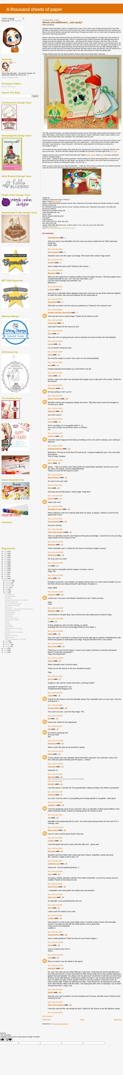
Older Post (117, 1019)
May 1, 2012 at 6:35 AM (55, 351)
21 (66, 477)
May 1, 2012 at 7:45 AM (55, 445)
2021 (5, 561)
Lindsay (51, 841)
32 (62, 611)
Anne (50, 945)
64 (71, 1005)
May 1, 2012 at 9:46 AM (55, 506)
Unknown (52, 388)
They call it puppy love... (12, 601)
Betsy (50, 463)
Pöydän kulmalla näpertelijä (59, 313)
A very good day (9, 594)
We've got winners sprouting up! (14, 632)
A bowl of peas (9, 626)
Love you (7, 623)
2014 (5, 574)
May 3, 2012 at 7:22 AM (55, 931)
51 (61, 841)
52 (62, 851)
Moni (50, 488)
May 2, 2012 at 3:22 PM (55, 860)
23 (61, 499)
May (6, 593)
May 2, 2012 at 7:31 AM (55, 814)
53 (66, 864)
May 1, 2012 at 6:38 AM (55, 385)
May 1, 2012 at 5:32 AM (55, 286)
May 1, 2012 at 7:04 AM (55, 408)
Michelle (51, 777)
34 (59, 634)
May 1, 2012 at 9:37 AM (55, 474)
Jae (49, 818)
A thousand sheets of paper (34, 9)
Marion (101, 155)
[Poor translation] (9, 1040)
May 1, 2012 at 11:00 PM (55, 740)
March (7, 642)
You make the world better (12, 605)
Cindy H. (51, 436)
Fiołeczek (52, 767)
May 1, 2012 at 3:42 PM (55, 715)
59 (66, 935)
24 (69, 509)
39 (66, 708)
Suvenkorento (53, 935)
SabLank (51, 411)
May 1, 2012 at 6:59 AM (55, 395)
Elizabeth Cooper (55, 509)
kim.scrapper (53, 252)
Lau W (50, 422)
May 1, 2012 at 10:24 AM (55, 541)
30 (59, 578)
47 (62, 795)
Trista (50, 696)
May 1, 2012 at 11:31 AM (55, 608)
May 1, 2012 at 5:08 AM (55, 249)
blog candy (50, 228)
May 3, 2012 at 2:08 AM (55, 871)
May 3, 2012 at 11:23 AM (55, 965)
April (6, 641)
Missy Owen (53, 830)
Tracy (50, 874)
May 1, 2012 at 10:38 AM (55, 552)
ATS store (113, 151)
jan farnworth (53, 522)
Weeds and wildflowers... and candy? (15, 639)
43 (59, 754)
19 (69, 449)
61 (58, 958)
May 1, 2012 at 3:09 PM (55, 705)
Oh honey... (8, 630)
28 (63, 555)
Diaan (50, 754)
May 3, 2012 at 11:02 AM (55, 942)
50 (65, 830)
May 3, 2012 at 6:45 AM (55, 905)
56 (63, 897)
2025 (5, 553)
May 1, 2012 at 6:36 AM (55, 362)
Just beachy (8, 625)
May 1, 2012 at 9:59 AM (55, 529)
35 (63, 646)
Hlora (50, 355)
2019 (5, 565)
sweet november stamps (68, 228)
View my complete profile (10, 77)
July (6, 589)
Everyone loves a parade (12, 619)
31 (62, 595)
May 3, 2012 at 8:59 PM (55, 989)
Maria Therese (53, 477)
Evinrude (51, 851)
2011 (5, 648)
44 (62, 767)
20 (59, 463)
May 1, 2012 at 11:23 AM (55, 591)
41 (58, 729)
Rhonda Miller (53, 708)
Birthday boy (8, 616)
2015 (5, 572)
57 (59, 908)
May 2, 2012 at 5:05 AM (55, 774)
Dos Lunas (52, 646)
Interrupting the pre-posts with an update (16, 600)
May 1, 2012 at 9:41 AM (55, 485)
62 (62, 968)
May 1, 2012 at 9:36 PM (55, 726)
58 (61, 918)
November (8, 582)
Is (48, 621)
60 (59, 945)
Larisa (50, 344)
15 (67, 399)
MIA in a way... (9, 607)
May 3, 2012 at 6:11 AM (55, 894)
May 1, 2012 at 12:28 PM (55, 658)
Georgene (52, 743)
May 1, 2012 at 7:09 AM (55, 418)
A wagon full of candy (11, 635)
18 (62, 436)
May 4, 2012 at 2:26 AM (55, 1002)
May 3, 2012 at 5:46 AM (55, 883)
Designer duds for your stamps (13, 628)
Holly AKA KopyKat (56, 532)
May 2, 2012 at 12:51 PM (55, 827)
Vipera (50, 661)
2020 (5, 563)
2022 (5, 559)
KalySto (51, 263)
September (8, 585)
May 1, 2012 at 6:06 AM (55, 309)
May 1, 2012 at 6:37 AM (55, 372)
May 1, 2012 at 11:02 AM (55, 575)
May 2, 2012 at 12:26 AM (55, 763)
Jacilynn (51, 795)
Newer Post (46, 1019)
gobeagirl (52, 968)
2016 (5, 570)
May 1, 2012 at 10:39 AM (55, 562)
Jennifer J (52, 805)
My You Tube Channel (9, 86)
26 (71, 532)
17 (60, 422)
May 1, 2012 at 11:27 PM (55, 751)
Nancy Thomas (54, 399)
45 (61, 777)
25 (66, 522)
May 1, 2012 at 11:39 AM (55, 618)
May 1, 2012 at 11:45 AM (55, 631)
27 (62, 545)
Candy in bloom (9, 637)
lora (49, 365)
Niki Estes (52, 555)
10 (60, 344)
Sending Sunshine (10, 612)
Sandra (51, 499)
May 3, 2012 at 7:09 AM (55, 915)
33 (56, 621)
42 (63, 743)
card (54, 228)
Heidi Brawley (53, 238)
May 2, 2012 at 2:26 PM (55, 837)
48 (63, 805)
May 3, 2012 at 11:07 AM (55, 954)
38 (59, 696)
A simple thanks (9, 614)
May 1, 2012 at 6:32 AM (55, 341)
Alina (50, 908)
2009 (5, 652)
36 (60, 661)
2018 (5, 567)
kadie (50, 634)
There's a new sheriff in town (13, 603)
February (8, 644)
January (8, 646)
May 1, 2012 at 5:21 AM (55, 259)
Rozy (50, 334)
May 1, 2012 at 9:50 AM (55, 518)
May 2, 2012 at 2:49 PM (55, 848)
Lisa (49, 958)
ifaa (49, 729)
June (7, 591)
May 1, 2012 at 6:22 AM (55, 330)
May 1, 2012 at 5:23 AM (55, 270)
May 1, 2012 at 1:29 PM (55, 676)
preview (59, 228)
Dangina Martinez (55, 449)
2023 (5, 557)
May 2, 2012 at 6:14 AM (55, 781)
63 (60, 992)
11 (59, 355)
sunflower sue (53, 864)
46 (61, 784)
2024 (5, 555)
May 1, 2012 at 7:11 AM (55, 433)
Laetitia (51, 918)
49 (57, 818)
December (8, 580)
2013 (5, 576)
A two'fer (7, 621)
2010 (5, 650)
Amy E (50, 679)
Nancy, (93, 155)
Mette (50, 578)
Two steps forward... (10, 596)
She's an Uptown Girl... (11, 618)
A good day (8, 598)
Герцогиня (52, 323)
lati (49, 719)
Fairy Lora (52, 897)
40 (57, 719)
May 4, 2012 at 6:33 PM (55, 1012)
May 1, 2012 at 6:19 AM (55, 320)
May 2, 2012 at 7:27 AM (55, 802)
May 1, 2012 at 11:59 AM (55, 643)
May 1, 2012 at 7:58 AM (55, 460)
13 (60, 376)
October (8, 584)
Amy (14, 62)
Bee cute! (7, 634)
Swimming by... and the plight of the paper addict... (19, 609)
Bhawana (51, 545)
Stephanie (52, 302)
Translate (15, 21)
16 (62, 411)
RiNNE (50, 992)
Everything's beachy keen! (12, 610)
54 (59, 874)
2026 (5, 551)
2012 (5, 578)
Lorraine (51, 289)
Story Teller (56, 201)
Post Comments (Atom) (60, 1024)
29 (57, 566)
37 (60, 679)
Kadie (88, 155)
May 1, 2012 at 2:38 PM (55, 692)
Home (82, 1019)
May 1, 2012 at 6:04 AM (55, 299)
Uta (49, 566)
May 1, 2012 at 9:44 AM (55, 495)
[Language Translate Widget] (13, 18)
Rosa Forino (53, 887)
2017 (5, 568)
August (7, 587)
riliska (50, 376)
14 (62, 388)
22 (59, 488)
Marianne (51, 273)
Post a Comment (47, 1016)
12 (58, 365)
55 (65, 887)
